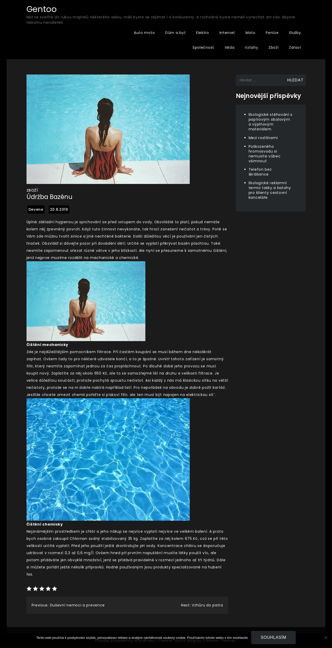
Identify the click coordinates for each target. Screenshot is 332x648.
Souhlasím (273, 637)
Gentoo (42, 9)
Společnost (203, 47)
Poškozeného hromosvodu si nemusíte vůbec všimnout (265, 154)
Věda (230, 47)
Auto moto (144, 32)
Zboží (274, 47)
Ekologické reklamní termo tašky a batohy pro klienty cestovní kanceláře (270, 190)
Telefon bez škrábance (260, 172)
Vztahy (251, 47)
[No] (325, 637)
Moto (251, 32)
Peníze (272, 32)
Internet (227, 32)
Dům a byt (175, 32)
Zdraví (295, 47)
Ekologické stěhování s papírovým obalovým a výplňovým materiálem (270, 122)
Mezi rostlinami (263, 137)
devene (36, 209)
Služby (295, 32)
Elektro (202, 32)
